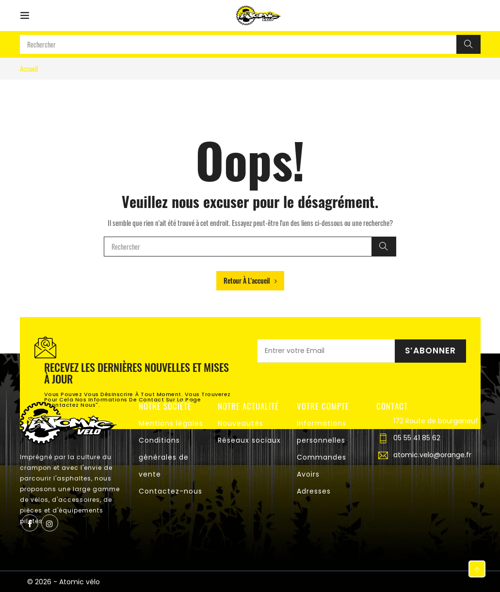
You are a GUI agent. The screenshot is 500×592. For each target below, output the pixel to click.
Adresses (314, 491)
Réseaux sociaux (249, 440)
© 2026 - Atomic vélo (63, 582)
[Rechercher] (468, 44)
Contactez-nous (170, 491)
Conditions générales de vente (164, 457)
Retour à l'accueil (250, 280)
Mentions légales (171, 423)
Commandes (321, 457)
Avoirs (308, 474)
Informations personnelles (321, 431)
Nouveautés (240, 423)
